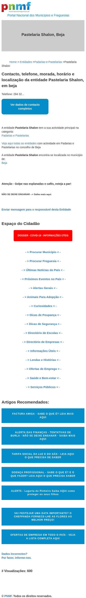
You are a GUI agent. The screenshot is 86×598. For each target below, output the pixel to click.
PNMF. (8, 596)
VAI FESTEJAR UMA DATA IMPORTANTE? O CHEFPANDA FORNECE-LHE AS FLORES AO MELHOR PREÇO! (43, 516)
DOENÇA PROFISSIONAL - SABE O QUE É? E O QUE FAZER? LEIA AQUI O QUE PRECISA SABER (43, 474)
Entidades (26, 61)
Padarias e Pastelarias (15, 135)
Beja (4, 162)
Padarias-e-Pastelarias (48, 61)
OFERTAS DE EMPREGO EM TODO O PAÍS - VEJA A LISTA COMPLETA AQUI (42, 537)
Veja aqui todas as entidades (19, 143)
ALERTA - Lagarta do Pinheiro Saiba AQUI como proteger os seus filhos (43, 493)
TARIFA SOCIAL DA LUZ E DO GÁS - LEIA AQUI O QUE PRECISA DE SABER (43, 456)
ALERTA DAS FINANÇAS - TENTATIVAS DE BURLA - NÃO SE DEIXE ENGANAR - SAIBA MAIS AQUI (43, 435)
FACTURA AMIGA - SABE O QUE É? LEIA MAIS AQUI (43, 415)
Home (13, 61)
